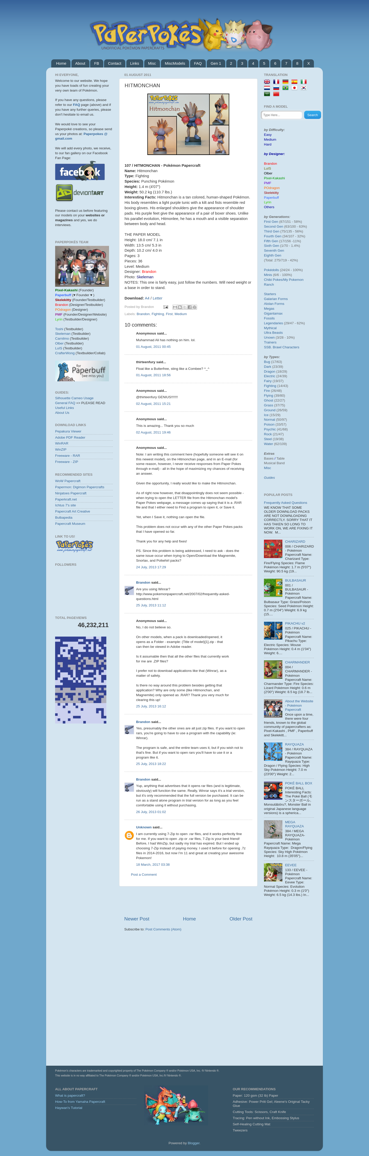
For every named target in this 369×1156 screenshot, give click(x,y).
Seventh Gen (274, 250)
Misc (152, 63)
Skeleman (62, 334)
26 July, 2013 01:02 (151, 812)
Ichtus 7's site (65, 505)
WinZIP (60, 449)
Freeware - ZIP (66, 462)
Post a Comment (144, 874)
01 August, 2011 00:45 (153, 347)
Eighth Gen (272, 255)
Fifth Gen (271, 241)
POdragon (272, 188)
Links (134, 63)
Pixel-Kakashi (274, 178)
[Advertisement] (188, 901)
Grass (268, 405)
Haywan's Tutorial (68, 1108)
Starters (270, 294)
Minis (268, 275)
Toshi (59, 329)
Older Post (241, 918)
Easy (268, 135)
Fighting (158, 314)
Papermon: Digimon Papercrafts (79, 487)
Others (269, 207)
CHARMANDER (297, 662)
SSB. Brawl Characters (281, 347)
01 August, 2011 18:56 (153, 375)
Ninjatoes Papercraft (70, 493)
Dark (267, 367)
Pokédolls (271, 270)
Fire (267, 391)
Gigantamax (273, 313)
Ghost (268, 400)
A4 (147, 298)
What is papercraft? (70, 1095)
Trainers (270, 342)
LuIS (58, 348)
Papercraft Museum (70, 524)
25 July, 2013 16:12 (151, 706)
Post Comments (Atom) (163, 929)
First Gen (271, 222)
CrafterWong (65, 353)
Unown (269, 337)
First (169, 314)
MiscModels (175, 63)
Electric (269, 376)
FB (96, 63)
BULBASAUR (295, 580)
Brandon (143, 314)
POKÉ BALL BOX (298, 783)
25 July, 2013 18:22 (151, 764)
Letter (157, 298)
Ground (269, 410)
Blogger (194, 1143)
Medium (181, 314)
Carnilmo (62, 338)
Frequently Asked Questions (285, 503)
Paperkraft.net (66, 499)
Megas (269, 308)
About (80, 63)
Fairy (268, 381)
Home (61, 63)
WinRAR (61, 443)
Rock (268, 434)
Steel (268, 439)
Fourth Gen (272, 236)
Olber (59, 343)
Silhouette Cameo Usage (74, 398)
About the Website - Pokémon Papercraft (299, 705)
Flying (268, 395)
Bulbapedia (64, 517)
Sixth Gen (271, 246)
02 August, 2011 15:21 (153, 404)
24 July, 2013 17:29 (151, 567)
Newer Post (136, 918)
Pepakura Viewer (68, 431)
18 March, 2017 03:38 (153, 864)
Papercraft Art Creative (72, 511)
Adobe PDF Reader (70, 437)
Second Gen (273, 226)
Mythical (270, 328)
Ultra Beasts (273, 333)
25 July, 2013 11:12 (151, 605)
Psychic (270, 429)
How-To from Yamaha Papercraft (80, 1102)
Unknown (144, 827)
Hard (267, 144)
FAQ (198, 63)
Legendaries (273, 323)
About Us (62, 413)
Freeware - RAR (67, 456)
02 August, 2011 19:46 (153, 432)
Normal (269, 419)
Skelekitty (271, 193)
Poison (269, 424)
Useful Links (64, 408)
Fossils (269, 318)
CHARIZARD (295, 541)
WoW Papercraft (67, 481)
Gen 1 (216, 63)
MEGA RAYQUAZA (294, 824)
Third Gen (271, 231)
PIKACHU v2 (295, 623)
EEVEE (290, 865)
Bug (267, 362)
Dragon (269, 371)
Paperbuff (271, 197)
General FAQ (65, 403)
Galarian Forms (276, 299)
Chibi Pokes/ (273, 280)
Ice (266, 415)
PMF (267, 183)
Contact (114, 63)
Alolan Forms (274, 304)
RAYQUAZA (294, 744)
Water (268, 444)
